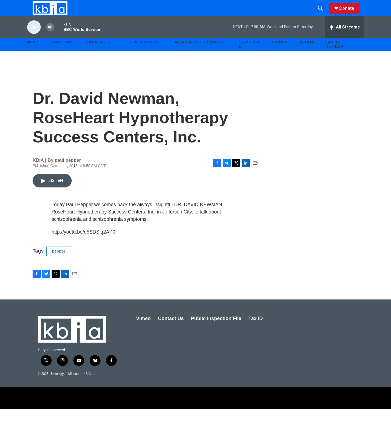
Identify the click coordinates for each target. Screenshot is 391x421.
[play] (34, 39)
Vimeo (143, 330)
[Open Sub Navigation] (31, 63)
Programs (63, 54)
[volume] (50, 39)
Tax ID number (335, 56)
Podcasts (98, 54)
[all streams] (344, 39)
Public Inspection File (216, 330)
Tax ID (255, 330)
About (306, 54)
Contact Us (171, 330)
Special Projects (142, 54)
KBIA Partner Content (201, 54)
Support (277, 54)
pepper (59, 263)
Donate (350, 14)
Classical (249, 56)
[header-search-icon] (323, 14)
